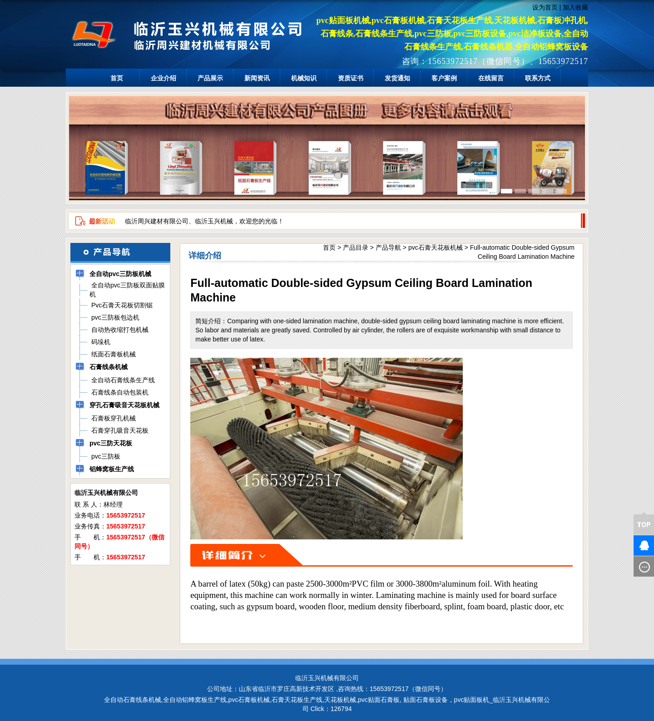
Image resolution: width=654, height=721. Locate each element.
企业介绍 (163, 78)
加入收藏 (575, 7)
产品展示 (210, 78)
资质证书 (350, 78)
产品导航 (388, 247)
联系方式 (537, 78)
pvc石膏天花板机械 (435, 247)
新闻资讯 (257, 78)
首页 (116, 78)
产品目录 (355, 247)
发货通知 (397, 78)
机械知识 (304, 78)
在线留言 (491, 78)
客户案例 (444, 78)
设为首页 (545, 7)
